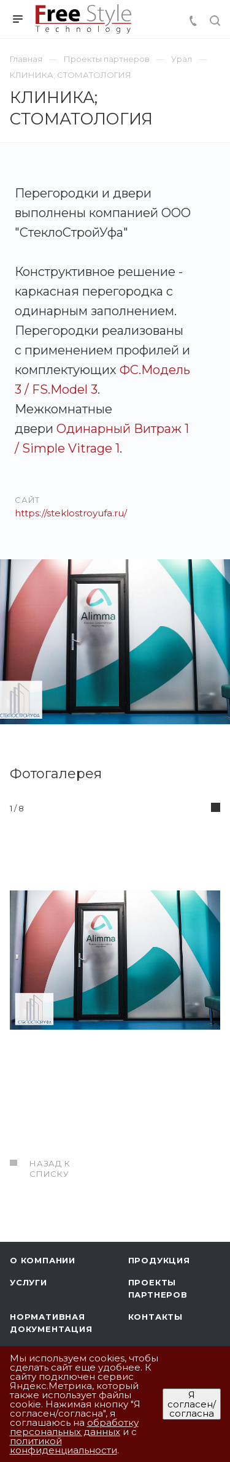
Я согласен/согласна (191, 1404)
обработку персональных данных (74, 1427)
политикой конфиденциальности (63, 1445)
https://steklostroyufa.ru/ (71, 513)
